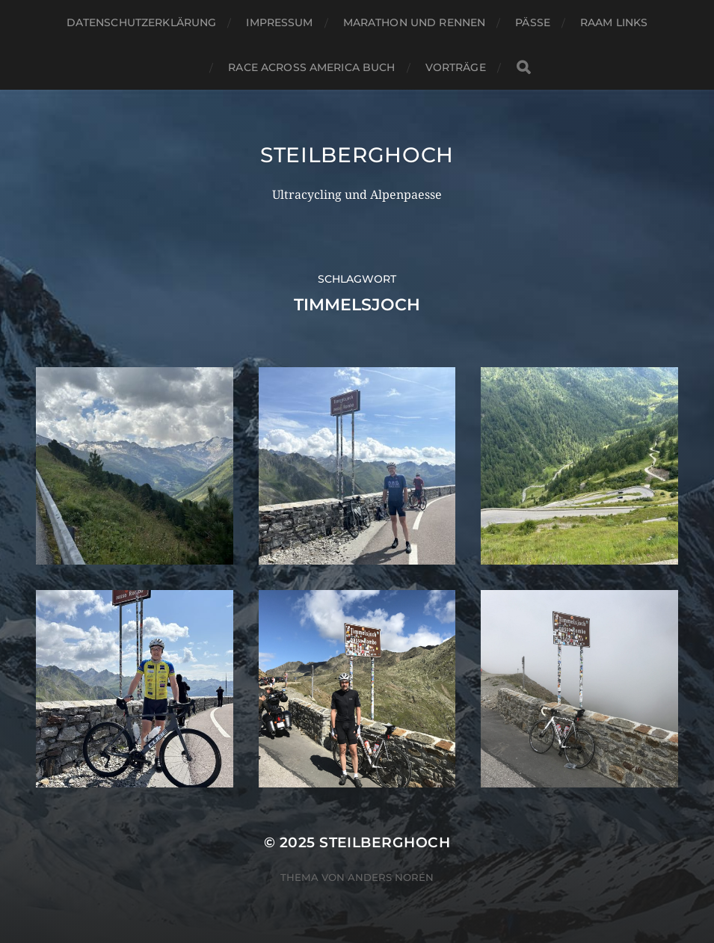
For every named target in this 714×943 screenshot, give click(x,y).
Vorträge (455, 67)
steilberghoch (357, 155)
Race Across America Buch (311, 67)
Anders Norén (391, 877)
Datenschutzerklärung (142, 22)
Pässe (532, 22)
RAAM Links (613, 22)
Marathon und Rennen (414, 22)
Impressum (279, 22)
